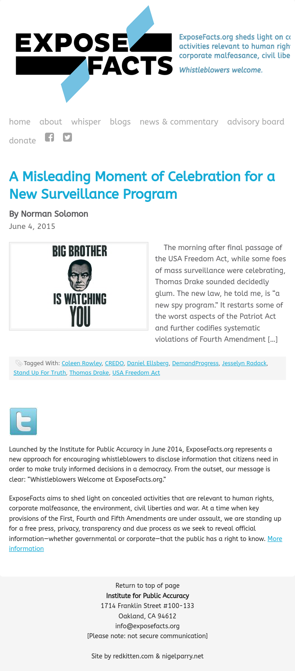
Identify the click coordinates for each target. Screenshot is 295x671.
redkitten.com (133, 656)
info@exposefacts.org (148, 626)
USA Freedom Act (136, 372)
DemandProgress (195, 363)
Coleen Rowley (82, 363)
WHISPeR (86, 122)
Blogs (119, 123)
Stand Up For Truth (39, 372)
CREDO (114, 363)
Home (20, 122)
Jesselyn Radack (244, 363)
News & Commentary (179, 122)
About (51, 122)
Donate (21, 142)
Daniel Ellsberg (148, 363)
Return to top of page (148, 586)
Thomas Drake (89, 372)
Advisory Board (255, 122)
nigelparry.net (183, 656)
